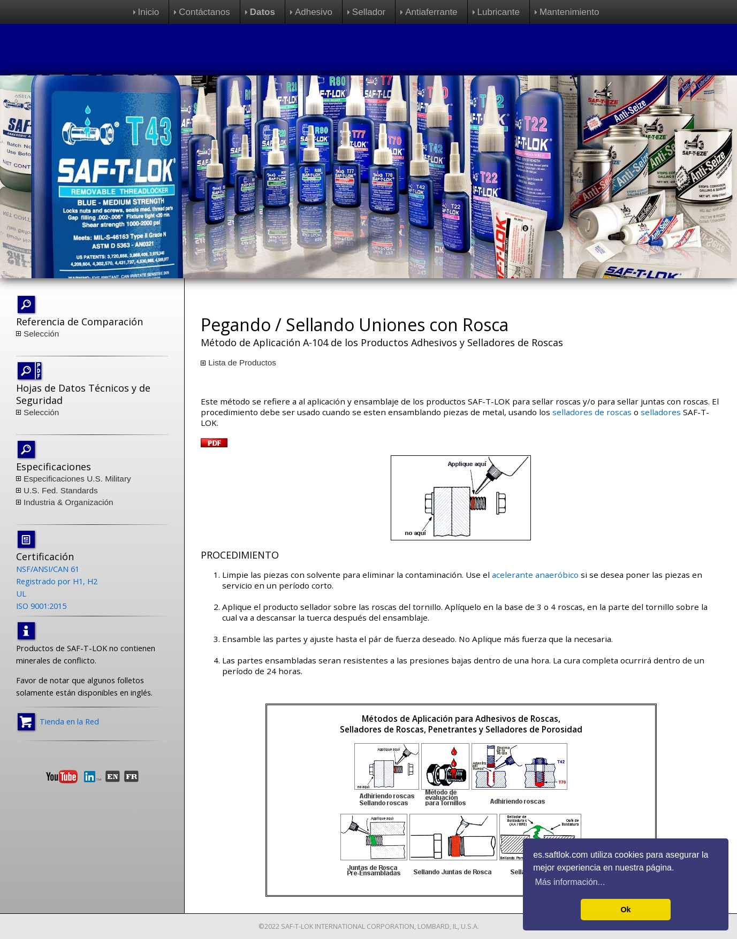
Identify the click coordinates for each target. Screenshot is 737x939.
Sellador (368, 12)
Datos (262, 12)
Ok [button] (625, 909)
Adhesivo (313, 12)
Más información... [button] (570, 882)
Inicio (148, 12)
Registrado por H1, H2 (56, 581)
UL (21, 593)
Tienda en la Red (69, 720)
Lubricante (498, 12)
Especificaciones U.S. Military (77, 478)
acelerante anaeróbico (535, 574)
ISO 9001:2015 (41, 605)
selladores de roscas (592, 412)
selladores (661, 412)
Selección (41, 333)
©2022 (269, 926)
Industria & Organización (68, 502)
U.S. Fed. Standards (61, 490)
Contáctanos (204, 12)
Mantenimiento (569, 12)
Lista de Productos (242, 362)
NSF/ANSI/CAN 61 (47, 568)
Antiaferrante (431, 12)
